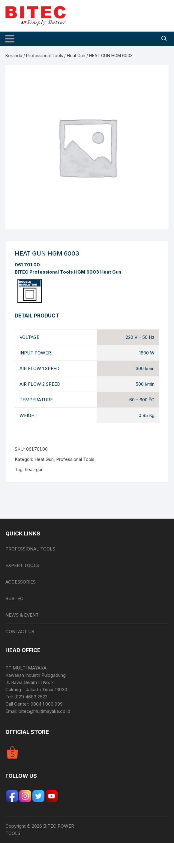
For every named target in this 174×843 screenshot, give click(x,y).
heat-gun (34, 469)
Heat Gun (76, 55)
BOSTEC (14, 598)
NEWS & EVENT (22, 615)
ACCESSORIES (20, 582)
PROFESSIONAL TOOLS (30, 549)
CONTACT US (19, 631)
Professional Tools (44, 55)
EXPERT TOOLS (22, 565)
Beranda (13, 55)
